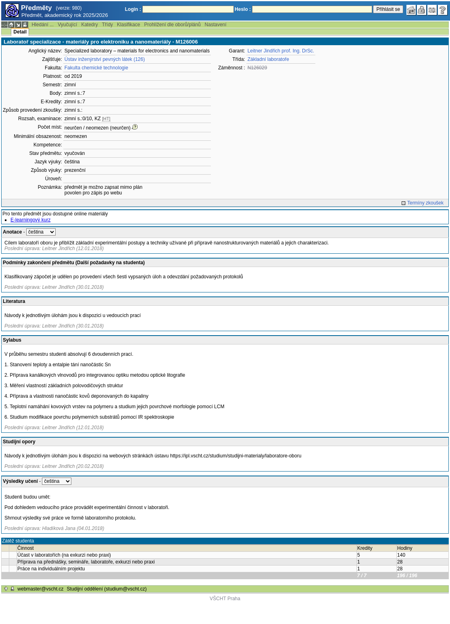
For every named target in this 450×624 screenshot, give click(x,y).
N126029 (257, 68)
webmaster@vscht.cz (40, 589)
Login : (133, 9)
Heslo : (243, 9)
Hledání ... (42, 24)
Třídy (107, 24)
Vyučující (67, 24)
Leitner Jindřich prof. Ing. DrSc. (281, 51)
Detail (20, 32)
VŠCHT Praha (225, 598)
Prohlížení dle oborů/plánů (172, 24)
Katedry (89, 24)
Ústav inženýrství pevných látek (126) (105, 59)
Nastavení (216, 24)
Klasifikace (128, 24)
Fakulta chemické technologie (96, 68)
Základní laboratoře (268, 59)
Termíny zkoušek (425, 203)
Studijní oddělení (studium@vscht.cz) (107, 589)
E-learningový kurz (30, 220)
